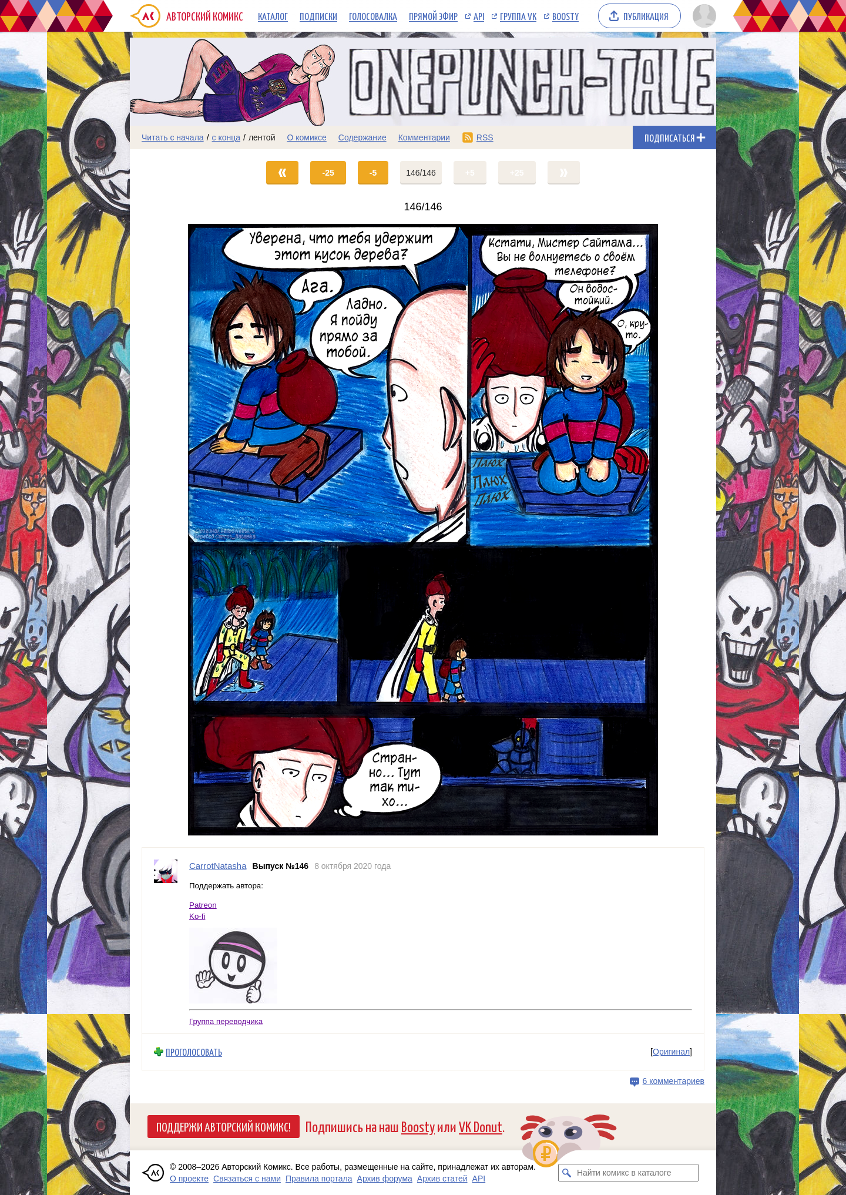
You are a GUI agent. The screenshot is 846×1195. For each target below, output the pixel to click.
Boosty (565, 15)
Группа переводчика (226, 1021)
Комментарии (424, 137)
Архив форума (384, 1178)
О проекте (189, 1178)
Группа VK (518, 15)
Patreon (203, 905)
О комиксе (306, 137)
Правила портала (319, 1178)
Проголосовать (194, 1052)
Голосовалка (373, 15)
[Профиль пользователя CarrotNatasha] (165, 941)
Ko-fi (197, 916)
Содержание (362, 137)
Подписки (318, 15)
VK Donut (480, 1126)
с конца (226, 137)
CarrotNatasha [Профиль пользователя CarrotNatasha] (218, 866)
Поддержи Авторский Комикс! (223, 1126)
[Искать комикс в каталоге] (567, 1172)
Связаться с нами (247, 1178)
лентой (262, 137)
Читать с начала (173, 137)
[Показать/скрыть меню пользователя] (702, 16)
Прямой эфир (433, 15)
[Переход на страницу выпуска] (423, 529)
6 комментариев (673, 1081)
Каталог (273, 15)
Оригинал (671, 1051)
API (479, 15)
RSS (485, 137)
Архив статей (442, 1178)
